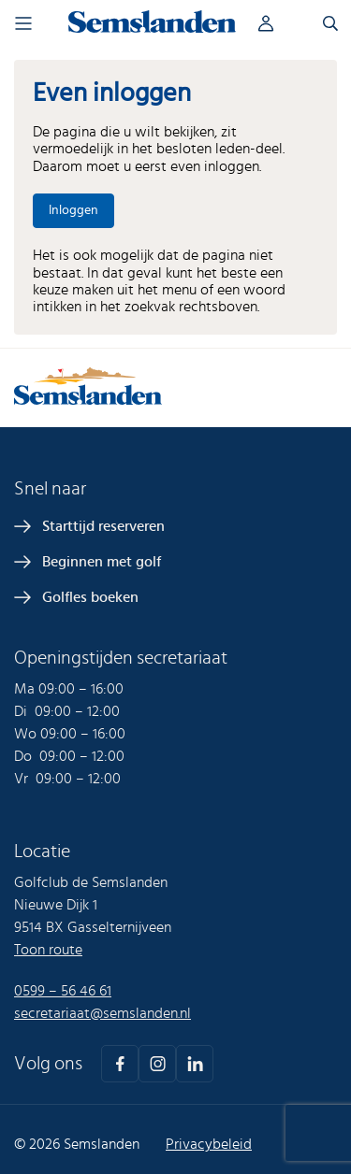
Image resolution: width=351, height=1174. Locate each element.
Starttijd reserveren (103, 526)
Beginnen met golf (101, 561)
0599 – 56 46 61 (62, 990)
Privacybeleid (209, 1144)
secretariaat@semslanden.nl (102, 1013)
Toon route (48, 949)
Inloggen (280, 23)
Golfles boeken (90, 597)
